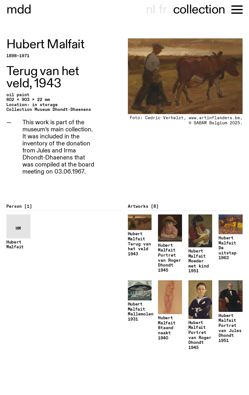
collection (199, 9)
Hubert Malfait (45, 44)
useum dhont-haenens (18, 9)
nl (150, 9)
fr (163, 9)
